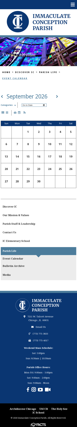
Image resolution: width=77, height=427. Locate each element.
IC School (38, 412)
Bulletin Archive (14, 265)
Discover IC (24, 72)
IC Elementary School (16, 241)
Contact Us (9, 232)
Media (7, 274)
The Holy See (59, 409)
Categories (9, 105)
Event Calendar (14, 78)
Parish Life (48, 72)
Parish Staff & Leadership (19, 223)
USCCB (43, 409)
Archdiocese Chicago (23, 409)
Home (6, 72)
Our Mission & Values (16, 215)
